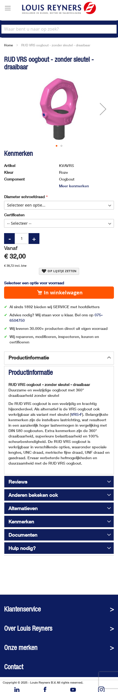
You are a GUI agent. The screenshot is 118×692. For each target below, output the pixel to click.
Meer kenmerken (74, 186)
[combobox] (59, 29)
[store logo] (59, 8)
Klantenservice (22, 609)
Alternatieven (23, 508)
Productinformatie (28, 358)
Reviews (17, 482)
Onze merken (21, 647)
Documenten (22, 535)
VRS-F (76, 414)
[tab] (59, 358)
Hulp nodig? (22, 548)
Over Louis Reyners (28, 628)
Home (8, 45)
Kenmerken (21, 521)
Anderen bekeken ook (33, 495)
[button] (103, 109)
